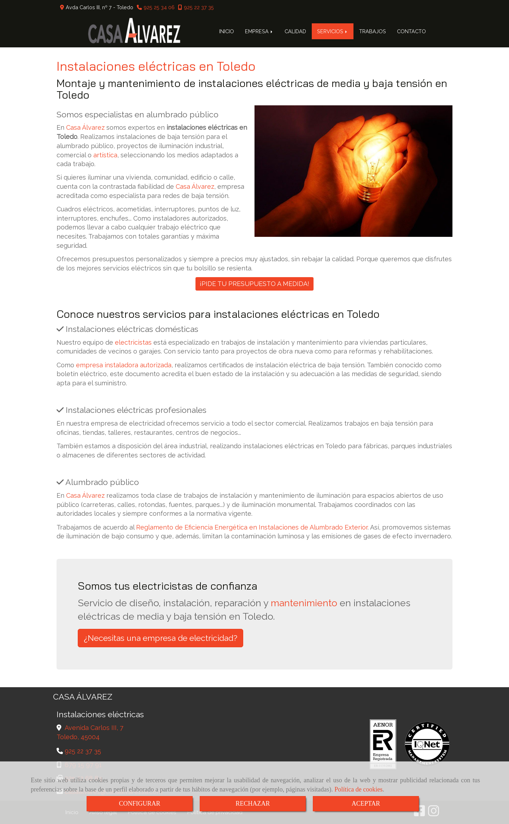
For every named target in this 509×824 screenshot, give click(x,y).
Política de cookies (358, 789)
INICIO (226, 31)
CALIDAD (295, 31)
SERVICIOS (332, 31)
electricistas (133, 342)
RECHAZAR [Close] (252, 803)
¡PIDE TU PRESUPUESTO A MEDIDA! (254, 283)
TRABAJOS (372, 31)
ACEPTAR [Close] (366, 803)
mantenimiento (304, 602)
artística (105, 155)
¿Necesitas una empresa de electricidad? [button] (160, 638)
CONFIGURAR (139, 803)
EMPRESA (259, 31)
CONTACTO (411, 31)
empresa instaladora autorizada (123, 365)
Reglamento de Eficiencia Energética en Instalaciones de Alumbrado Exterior (252, 527)
